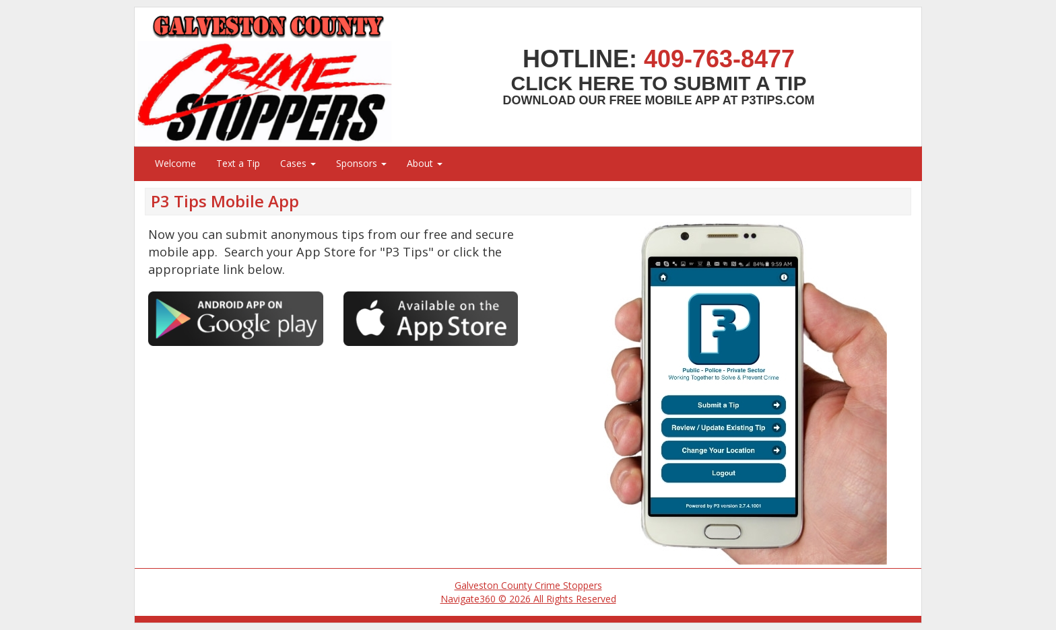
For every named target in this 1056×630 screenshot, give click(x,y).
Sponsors (361, 163)
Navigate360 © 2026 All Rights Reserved (528, 598)
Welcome (175, 163)
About (424, 163)
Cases (298, 163)
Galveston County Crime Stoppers (528, 585)
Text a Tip (238, 163)
